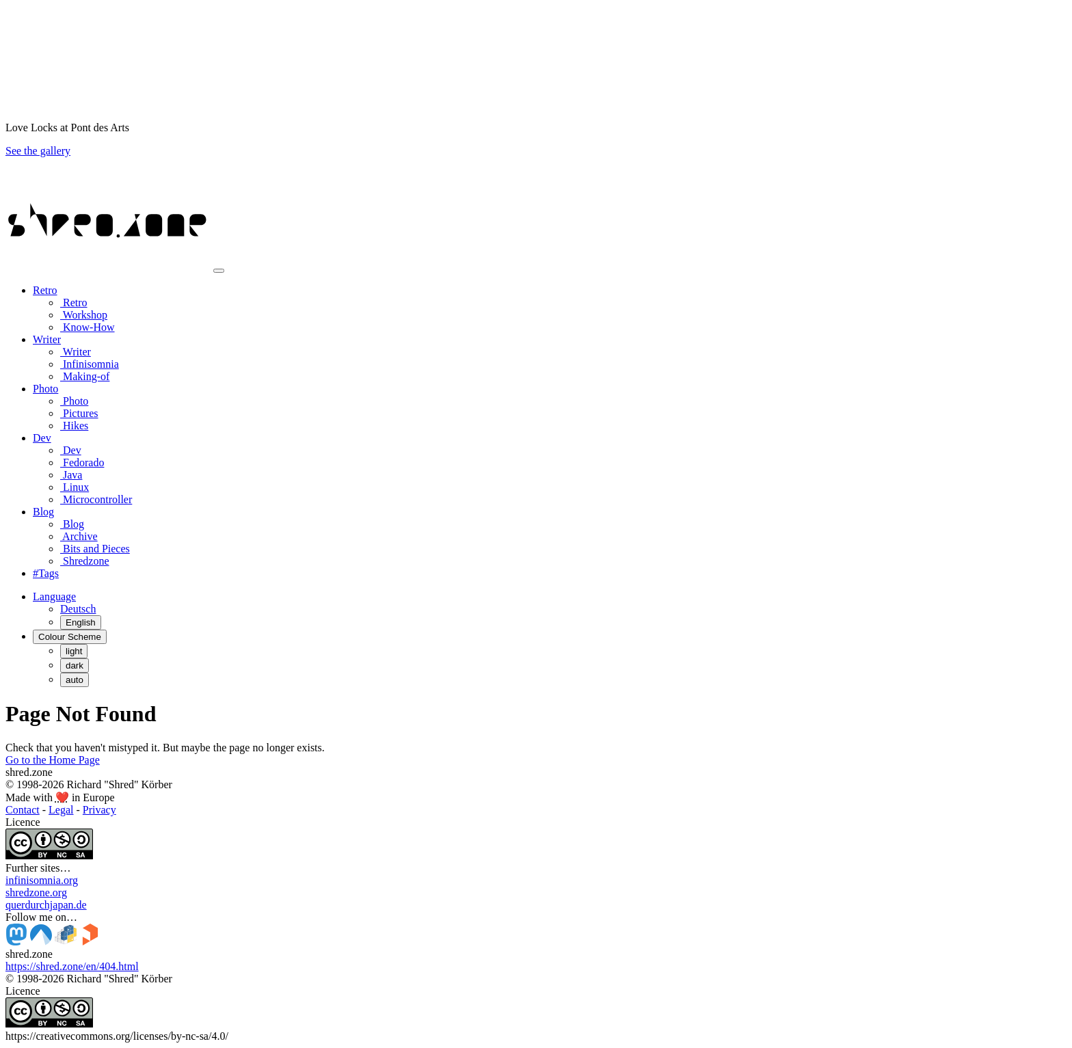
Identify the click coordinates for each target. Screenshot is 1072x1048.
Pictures (79, 413)
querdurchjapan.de (46, 905)
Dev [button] (42, 438)
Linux (74, 487)
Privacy (99, 810)
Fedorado (82, 462)
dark (74, 665)
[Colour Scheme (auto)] (70, 637)
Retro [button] (45, 290)
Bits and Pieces (95, 548)
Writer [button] (47, 339)
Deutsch (78, 609)
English (81, 622)
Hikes (74, 425)
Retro (74, 302)
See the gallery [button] (37, 151)
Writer (75, 352)
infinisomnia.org (41, 880)
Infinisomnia (89, 364)
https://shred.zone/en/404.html (72, 966)
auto (74, 680)
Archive (79, 536)
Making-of (84, 376)
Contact (22, 810)
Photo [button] (45, 388)
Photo (74, 401)
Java (71, 475)
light (74, 651)
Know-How (87, 327)
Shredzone (84, 561)
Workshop (83, 315)
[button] (54, 596)
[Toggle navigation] (218, 271)
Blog (72, 524)
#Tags (46, 573)
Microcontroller (96, 499)
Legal (61, 810)
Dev (70, 450)
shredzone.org (36, 892)
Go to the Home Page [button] (52, 760)
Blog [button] (43, 512)
